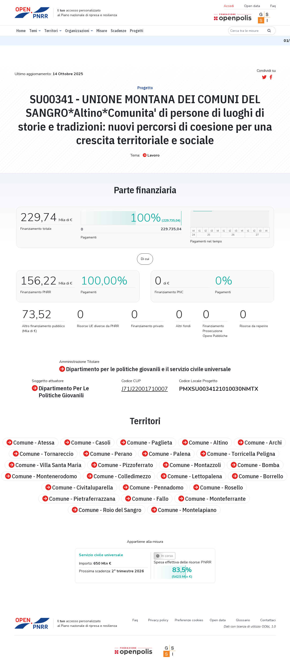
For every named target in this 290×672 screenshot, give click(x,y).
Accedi (229, 6)
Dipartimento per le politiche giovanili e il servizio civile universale (145, 369)
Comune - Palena (166, 453)
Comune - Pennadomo (153, 487)
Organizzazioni (77, 30)
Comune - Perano (107, 453)
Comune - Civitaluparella (79, 487)
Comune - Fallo (147, 498)
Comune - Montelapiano (184, 509)
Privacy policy (158, 620)
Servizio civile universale (101, 555)
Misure (101, 30)
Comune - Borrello (257, 476)
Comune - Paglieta (146, 442)
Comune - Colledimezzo (119, 476)
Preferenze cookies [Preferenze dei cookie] (189, 620)
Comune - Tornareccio (43, 453)
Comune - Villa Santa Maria (45, 464)
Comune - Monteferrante (212, 498)
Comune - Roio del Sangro (106, 509)
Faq (273, 6)
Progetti (136, 30)
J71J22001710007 (144, 389)
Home (21, 30)
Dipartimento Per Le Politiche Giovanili (60, 392)
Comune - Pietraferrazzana (78, 498)
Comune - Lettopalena (191, 476)
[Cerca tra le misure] (245, 30)
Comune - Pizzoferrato (122, 464)
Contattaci (268, 620)
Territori (51, 30)
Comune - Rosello (218, 487)
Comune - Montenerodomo (41, 476)
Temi (33, 30)
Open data (252, 6)
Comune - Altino (205, 442)
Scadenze (118, 30)
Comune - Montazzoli (192, 464)
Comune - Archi (260, 442)
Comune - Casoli (87, 442)
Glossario (243, 620)
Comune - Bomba (255, 464)
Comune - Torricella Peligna (237, 453)
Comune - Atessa (31, 442)
